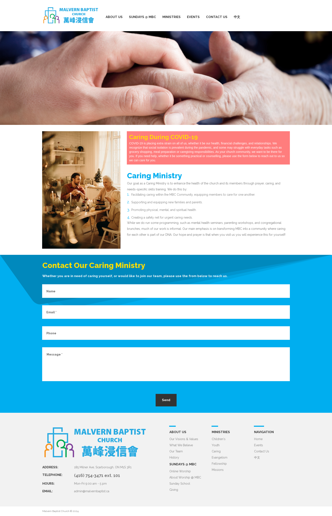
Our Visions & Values (183, 439)
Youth (216, 445)
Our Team (176, 451)
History (174, 457)
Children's (218, 439)
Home (258, 439)
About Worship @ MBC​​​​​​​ (185, 477)
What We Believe (181, 445)
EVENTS (193, 17)
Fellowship (219, 463)
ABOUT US (114, 17)
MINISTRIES (171, 17)
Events (258, 445)
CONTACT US (216, 17)
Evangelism (219, 457)
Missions (218, 469)
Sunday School (179, 483)
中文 (237, 17)
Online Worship (180, 471)
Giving (173, 489)
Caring (216, 451)
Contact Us (261, 451)
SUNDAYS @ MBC (142, 17)
